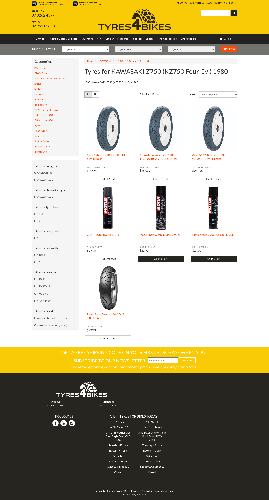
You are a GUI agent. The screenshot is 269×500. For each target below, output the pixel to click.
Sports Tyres (41, 141)
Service (38, 99)
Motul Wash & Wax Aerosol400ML (213, 234)
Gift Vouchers (188, 38)
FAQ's (209, 3)
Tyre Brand (40, 151)
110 (41, 254)
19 (40, 221)
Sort (192, 94)
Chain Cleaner (47, 180)
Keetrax (141, 494)
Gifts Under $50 (43, 120)
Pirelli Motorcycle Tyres (52, 325)
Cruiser (109, 38)
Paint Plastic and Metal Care (50, 78)
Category (39, 94)
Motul (37, 88)
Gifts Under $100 (44, 115)
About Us (182, 3)
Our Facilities (196, 3)
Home (90, 60)
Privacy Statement (164, 490)
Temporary (40, 104)
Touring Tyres (42, 146)
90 (40, 238)
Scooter (137, 38)
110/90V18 (45, 286)
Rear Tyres (40, 130)
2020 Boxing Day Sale (46, 109)
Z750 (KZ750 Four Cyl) (128, 60)
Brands (41, 38)
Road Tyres (40, 135)
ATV (99, 38)
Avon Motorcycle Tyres (52, 318)
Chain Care (40, 73)
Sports (149, 38)
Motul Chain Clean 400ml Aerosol (160, 234)
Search (229, 49)
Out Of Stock (108, 178)
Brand (37, 83)
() (225, 38)
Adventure (87, 38)
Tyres (37, 125)
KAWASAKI (104, 60)
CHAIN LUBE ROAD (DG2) (103, 234)
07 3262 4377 (43, 15)
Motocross (123, 38)
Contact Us (220, 3)
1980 (148, 60)
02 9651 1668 (43, 26)
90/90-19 (44, 301)
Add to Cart (161, 258)
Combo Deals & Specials (63, 38)
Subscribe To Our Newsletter (109, 360)
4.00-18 (43, 293)
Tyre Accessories (167, 38)
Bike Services (41, 68)
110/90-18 (45, 279)
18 (40, 213)
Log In (232, 3)
